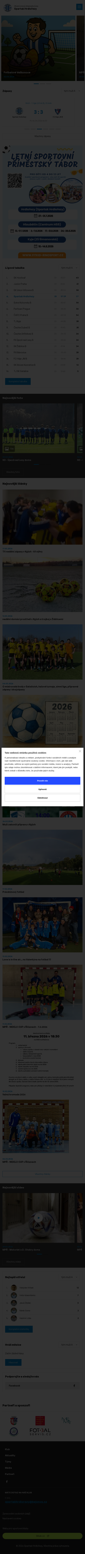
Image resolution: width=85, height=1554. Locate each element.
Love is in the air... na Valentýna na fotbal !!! (26, 959)
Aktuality (10, 1455)
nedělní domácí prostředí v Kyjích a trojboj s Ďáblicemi (32, 619)
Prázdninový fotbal (13, 892)
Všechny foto (13, 472)
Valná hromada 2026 (14, 1094)
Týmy (8, 1461)
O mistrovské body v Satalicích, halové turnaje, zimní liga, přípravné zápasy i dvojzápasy (40, 688)
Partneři (9, 1474)
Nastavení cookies (11, 1518)
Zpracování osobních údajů (16, 1513)
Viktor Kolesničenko (27, 1295)
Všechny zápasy (42, 136)
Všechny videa (13, 1261)
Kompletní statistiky (19, 1329)
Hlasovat (13, 1362)
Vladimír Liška (25, 1318)
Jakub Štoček (25, 1303)
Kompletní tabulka (18, 381)
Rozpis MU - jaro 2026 (14, 757)
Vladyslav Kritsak (26, 1288)
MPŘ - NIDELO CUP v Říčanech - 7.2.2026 (24, 1027)
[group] (38, 112)
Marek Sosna (24, 1310)
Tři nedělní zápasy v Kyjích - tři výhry (22, 551)
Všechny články (42, 1174)
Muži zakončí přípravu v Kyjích (19, 824)
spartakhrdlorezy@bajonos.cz (26, 1501)
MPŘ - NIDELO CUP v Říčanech (19, 1162)
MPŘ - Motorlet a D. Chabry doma (21, 1249)
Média (8, 1467)
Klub (7, 1449)
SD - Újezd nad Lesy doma (16, 460)
